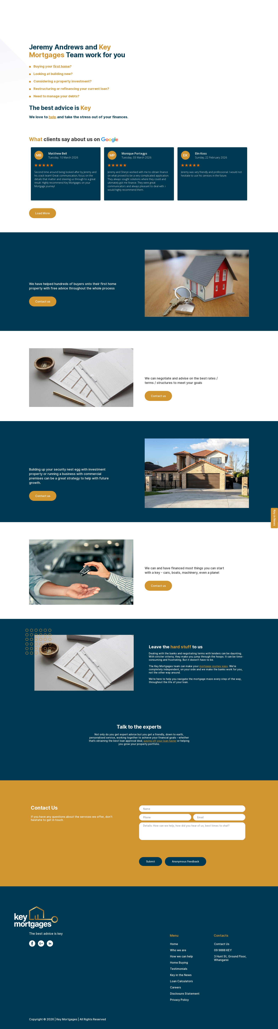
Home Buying (179, 962)
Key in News (274, 518)
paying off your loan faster (160, 740)
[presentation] (166, 849)
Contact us (42, 301)
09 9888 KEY (223, 950)
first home (61, 66)
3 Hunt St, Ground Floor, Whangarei (230, 958)
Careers (175, 987)
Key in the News (180, 975)
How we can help (181, 956)
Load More (42, 213)
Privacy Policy (179, 1000)
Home (174, 944)
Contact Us (221, 944)
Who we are (178, 950)
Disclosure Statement (184, 993)
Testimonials (178, 969)
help (52, 117)
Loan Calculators (181, 981)
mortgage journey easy (213, 666)
